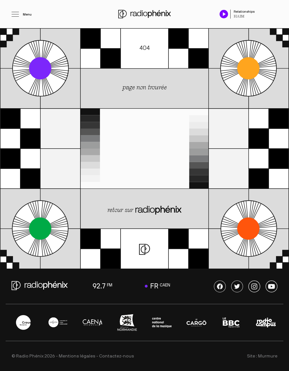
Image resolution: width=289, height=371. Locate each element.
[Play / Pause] (224, 14)
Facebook (220, 286)
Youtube (271, 286)
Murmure (267, 356)
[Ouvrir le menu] (22, 14)
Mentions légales (77, 356)
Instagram (254, 286)
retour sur (145, 210)
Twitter (237, 286)
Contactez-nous (116, 356)
